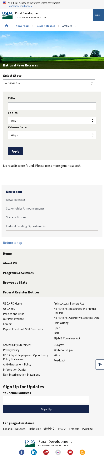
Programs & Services (18, 273)
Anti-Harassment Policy (17, 364)
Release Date (17, 127)
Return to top (12, 243)
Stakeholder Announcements (25, 208)
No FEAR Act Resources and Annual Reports (75, 311)
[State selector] (49, 83)
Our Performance (13, 319)
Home (7, 253)
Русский (87, 429)
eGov (57, 355)
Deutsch (20, 429)
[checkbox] (100, 364)
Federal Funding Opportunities (26, 226)
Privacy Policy (11, 350)
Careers (7, 324)
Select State (12, 76)
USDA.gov (9, 308)
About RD (10, 263)
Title (11, 98)
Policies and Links (13, 314)
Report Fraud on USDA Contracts (23, 329)
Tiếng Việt (34, 429)
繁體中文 (49, 429)
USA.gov (59, 345)
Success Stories (16, 217)
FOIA (56, 333)
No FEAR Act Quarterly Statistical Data (77, 317)
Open (57, 328)
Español (7, 429)
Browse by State (15, 282)
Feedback (59, 360)
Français (74, 429)
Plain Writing (61, 323)
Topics (12, 113)
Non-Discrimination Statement (21, 374)
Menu (98, 15)
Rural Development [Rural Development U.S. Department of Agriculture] (31, 16)
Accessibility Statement (17, 345)
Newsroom (22, 26)
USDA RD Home (12, 303)
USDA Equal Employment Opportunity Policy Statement (25, 357)
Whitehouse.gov (63, 350)
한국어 (62, 429)
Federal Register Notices (21, 292)
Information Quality (14, 369)
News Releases (46, 26)
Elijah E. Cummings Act (67, 338)
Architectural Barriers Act (69, 303)
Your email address (17, 393)
